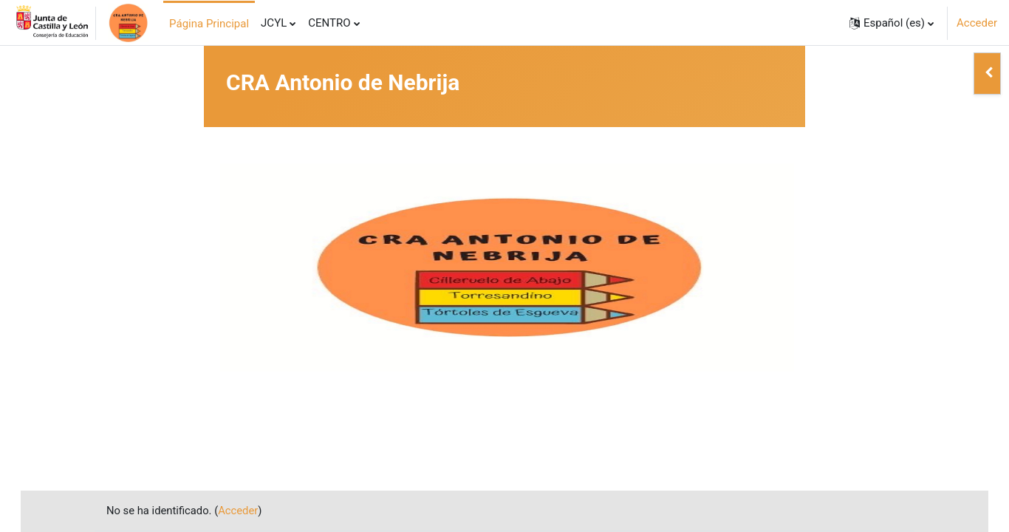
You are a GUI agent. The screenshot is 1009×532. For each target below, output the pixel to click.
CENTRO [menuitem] (329, 23)
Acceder (977, 23)
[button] (891, 23)
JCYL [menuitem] (274, 23)
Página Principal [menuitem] (209, 23)
